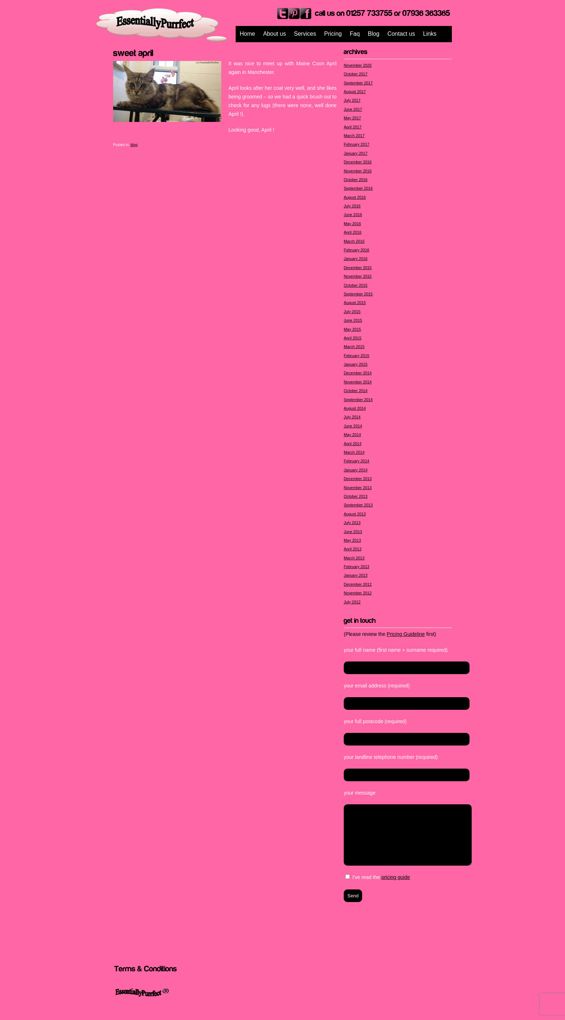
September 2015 (358, 294)
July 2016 (352, 206)
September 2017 (358, 83)
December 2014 (358, 373)
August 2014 (355, 408)
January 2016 (356, 258)
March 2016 (354, 241)
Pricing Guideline (406, 634)
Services (305, 34)
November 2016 (358, 171)
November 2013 (358, 487)
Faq (355, 34)
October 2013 (356, 496)
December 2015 (358, 267)
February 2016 (356, 250)
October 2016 (356, 179)
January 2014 (356, 470)
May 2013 (352, 540)
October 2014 (356, 390)
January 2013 (356, 575)
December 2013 (358, 478)
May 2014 (352, 434)
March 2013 (354, 558)
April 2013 (352, 549)
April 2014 (352, 443)
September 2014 (358, 399)
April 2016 (352, 232)
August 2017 (355, 91)
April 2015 (352, 338)
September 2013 (358, 505)
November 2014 (358, 382)
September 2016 (358, 188)
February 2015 (356, 355)
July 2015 (352, 311)
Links (429, 34)
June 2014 (353, 426)
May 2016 (352, 223)
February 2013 (356, 566)
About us (274, 34)
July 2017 (352, 100)
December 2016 (358, 162)
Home (247, 34)
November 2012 (358, 593)
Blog (373, 34)
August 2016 (355, 197)
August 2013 (355, 514)
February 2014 (356, 461)
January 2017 (356, 153)
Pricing (333, 34)
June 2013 (353, 531)
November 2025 (358, 65)
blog (133, 145)
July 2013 (352, 522)
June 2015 (353, 320)
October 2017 (356, 74)
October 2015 (356, 285)
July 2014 (352, 417)
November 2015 (358, 276)
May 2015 (352, 329)
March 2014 (354, 452)
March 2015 (354, 346)
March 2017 (354, 135)
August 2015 (355, 302)
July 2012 (352, 602)
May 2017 (352, 118)
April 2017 (352, 127)
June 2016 (353, 214)
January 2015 (356, 364)
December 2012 (358, 584)
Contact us (401, 34)
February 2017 (356, 144)
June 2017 (353, 109)
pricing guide (395, 877)
